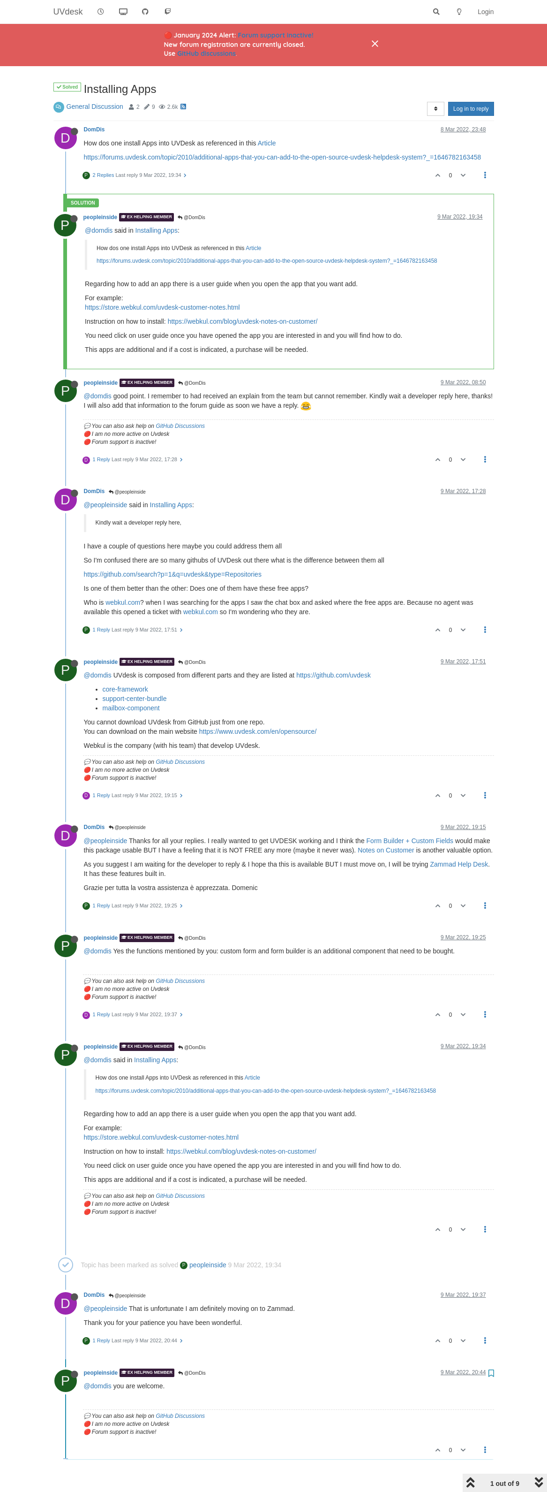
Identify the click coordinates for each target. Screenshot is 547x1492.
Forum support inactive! (276, 35)
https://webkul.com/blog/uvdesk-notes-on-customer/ (243, 321)
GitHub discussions (206, 53)
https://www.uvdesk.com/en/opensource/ (258, 731)
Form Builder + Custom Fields (410, 841)
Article (267, 143)
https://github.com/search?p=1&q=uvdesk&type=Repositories (173, 574)
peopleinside (100, 217)
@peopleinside (127, 492)
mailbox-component (131, 708)
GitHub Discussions (180, 426)
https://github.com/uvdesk (333, 675)
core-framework (125, 689)
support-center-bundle (135, 698)
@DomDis (191, 217)
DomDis (94, 129)
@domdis (98, 230)
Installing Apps (156, 230)
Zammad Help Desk (459, 864)
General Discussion (95, 106)
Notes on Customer (386, 850)
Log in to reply (470, 109)
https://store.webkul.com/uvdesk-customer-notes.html (162, 307)
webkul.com (122, 602)
